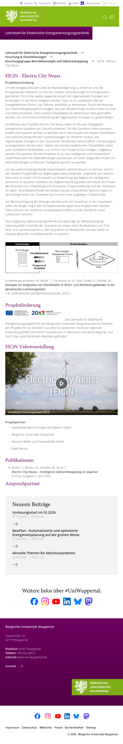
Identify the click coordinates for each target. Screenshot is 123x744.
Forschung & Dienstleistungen (26, 57)
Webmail (61, 3)
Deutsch (112, 3)
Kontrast (28, 3)
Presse (58, 727)
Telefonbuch (45, 3)
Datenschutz (29, 727)
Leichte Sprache (92, 3)
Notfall (76, 3)
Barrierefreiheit (74, 727)
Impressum (12, 727)
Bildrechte (46, 727)
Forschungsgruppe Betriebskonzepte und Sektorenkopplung (47, 61)
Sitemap (91, 727)
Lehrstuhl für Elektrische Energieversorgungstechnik (41, 53)
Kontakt (11, 666)
